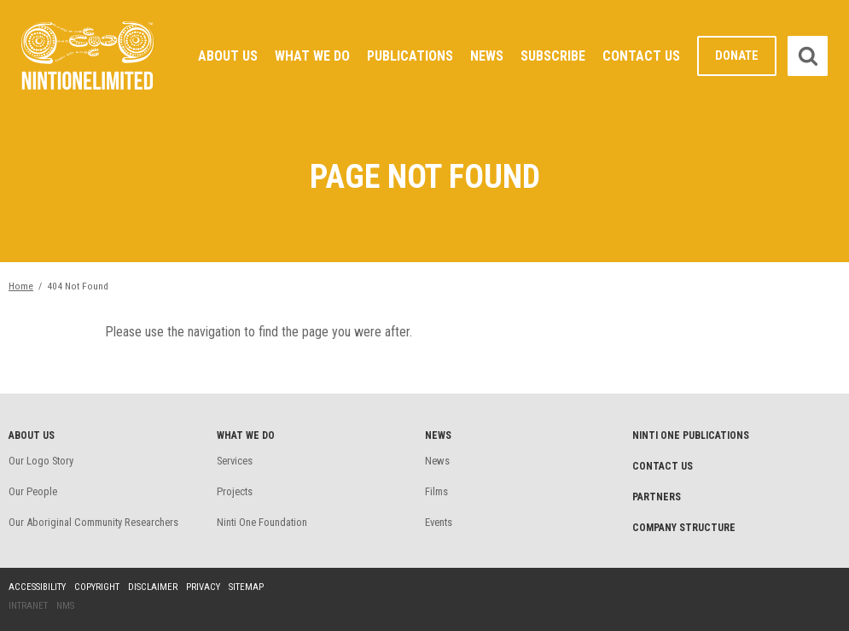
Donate (737, 56)
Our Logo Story (41, 460)
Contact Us (641, 56)
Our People (33, 491)
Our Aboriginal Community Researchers (93, 522)
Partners (656, 497)
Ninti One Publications (690, 435)
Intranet (28, 605)
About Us (228, 56)
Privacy (203, 587)
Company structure (684, 528)
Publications (410, 56)
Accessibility (37, 587)
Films (436, 491)
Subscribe (552, 56)
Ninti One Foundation (262, 522)
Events (438, 522)
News (486, 56)
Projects (235, 491)
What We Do (312, 56)
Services (235, 460)
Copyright (96, 587)
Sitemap (246, 587)
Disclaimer (152, 587)
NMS (65, 605)
